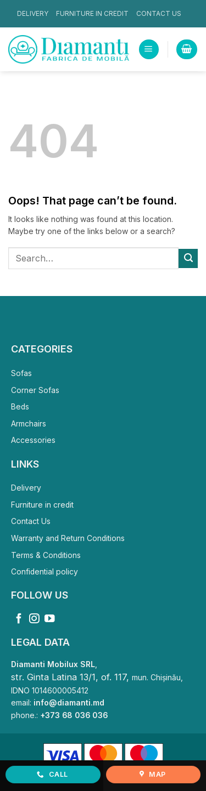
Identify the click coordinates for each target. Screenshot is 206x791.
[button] (148, 49)
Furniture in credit (92, 13)
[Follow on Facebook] (19, 619)
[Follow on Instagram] (34, 619)
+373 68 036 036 (74, 715)
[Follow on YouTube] (49, 619)
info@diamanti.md (69, 702)
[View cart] (186, 49)
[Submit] (188, 258)
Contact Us (158, 13)
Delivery (32, 13)
